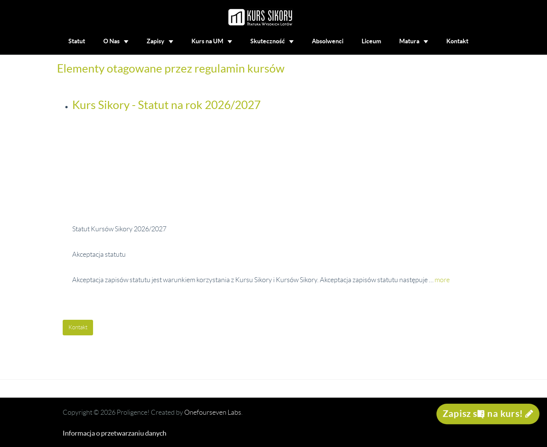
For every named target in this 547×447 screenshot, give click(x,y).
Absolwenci (327, 41)
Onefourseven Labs (212, 412)
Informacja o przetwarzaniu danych (114, 433)
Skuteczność (272, 41)
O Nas (115, 41)
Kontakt (457, 41)
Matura (413, 41)
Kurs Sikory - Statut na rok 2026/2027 (166, 104)
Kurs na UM (211, 41)
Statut (76, 41)
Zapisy (160, 41)
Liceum (371, 41)
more (442, 280)
